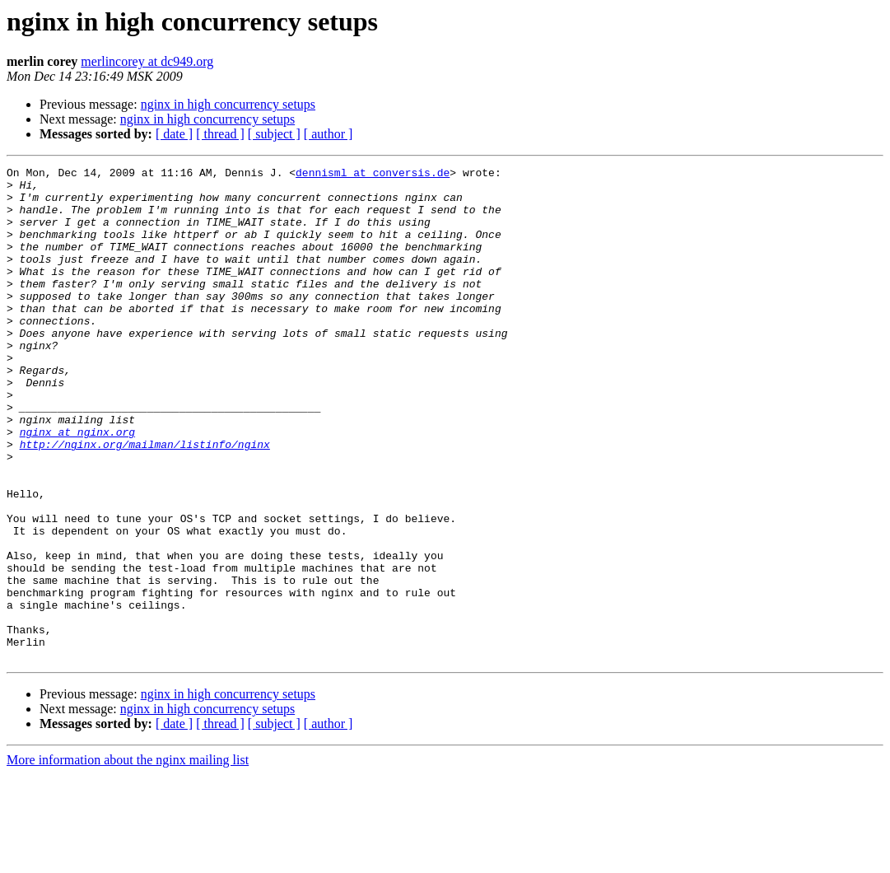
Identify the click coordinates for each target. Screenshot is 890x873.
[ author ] (328, 134)
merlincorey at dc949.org (147, 61)
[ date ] (174, 134)
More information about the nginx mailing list (128, 859)
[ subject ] (274, 134)
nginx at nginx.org (77, 486)
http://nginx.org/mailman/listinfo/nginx (145, 500)
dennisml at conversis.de (373, 174)
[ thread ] (220, 134)
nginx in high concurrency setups (228, 104)
